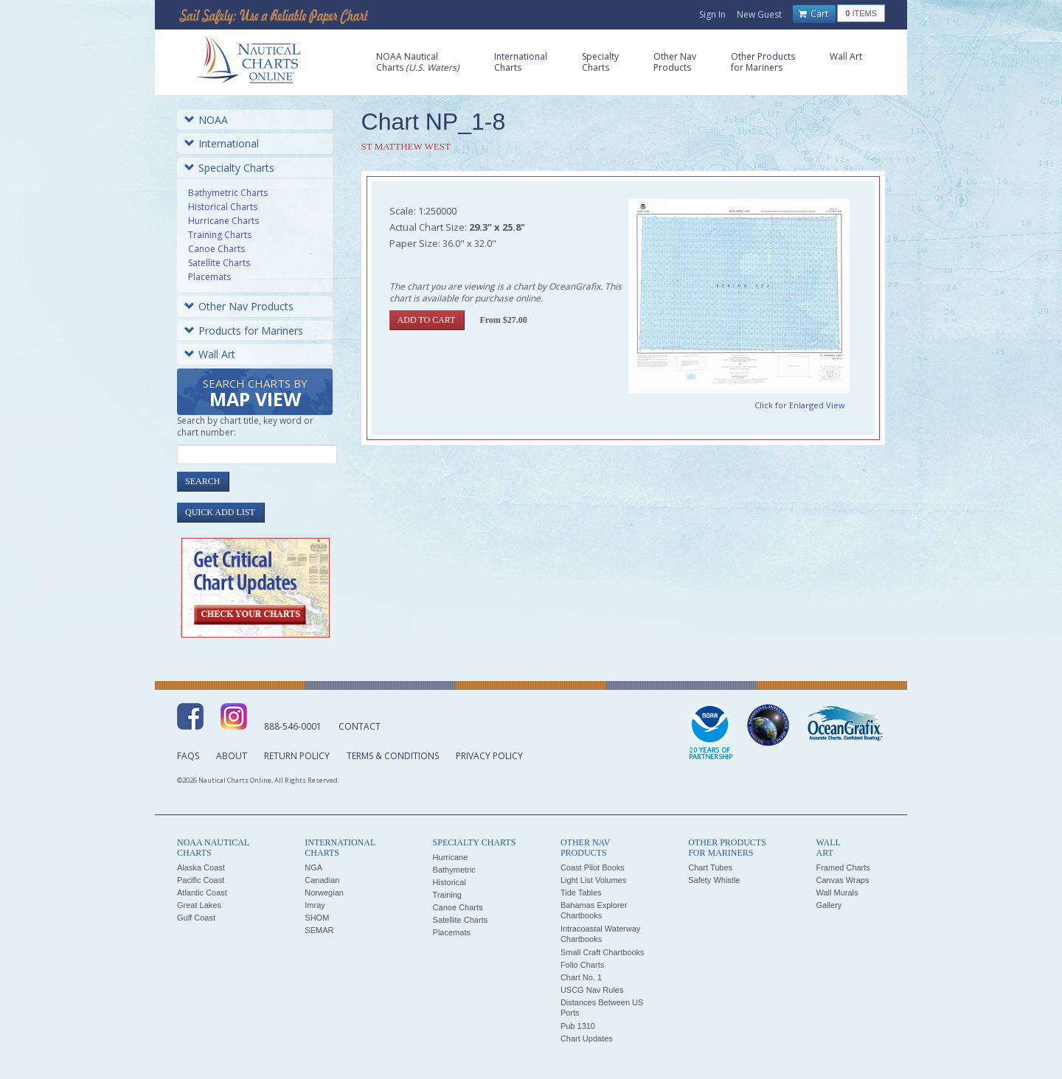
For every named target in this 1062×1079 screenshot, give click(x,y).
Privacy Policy (489, 756)
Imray (315, 905)
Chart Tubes (710, 867)
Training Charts (219, 234)
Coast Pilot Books (592, 867)
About (231, 756)
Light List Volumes (593, 880)
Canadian (322, 880)
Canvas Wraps (842, 880)
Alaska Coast (201, 867)
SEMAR (319, 930)
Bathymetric (454, 869)
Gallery (828, 905)
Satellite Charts (219, 262)
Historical (449, 882)
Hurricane (450, 857)
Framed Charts (843, 867)
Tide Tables (581, 892)
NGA (313, 867)
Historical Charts (222, 206)
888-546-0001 (293, 726)
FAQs (188, 756)
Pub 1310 (577, 1026)
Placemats (209, 276)
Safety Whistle (714, 880)
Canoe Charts (216, 248)
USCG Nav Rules (592, 989)
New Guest (759, 14)
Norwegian (324, 892)
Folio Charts (582, 964)
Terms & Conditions (393, 756)
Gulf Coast (196, 917)
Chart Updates (586, 1038)
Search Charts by (255, 394)
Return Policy (297, 756)
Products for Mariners (243, 331)
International (221, 143)
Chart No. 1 (581, 977)
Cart (813, 14)
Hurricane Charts (223, 220)
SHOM (317, 917)
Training (447, 894)
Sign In (712, 14)
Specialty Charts (229, 168)
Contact (360, 726)
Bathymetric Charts (228, 192)
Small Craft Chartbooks (602, 952)
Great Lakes (199, 905)
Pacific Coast (200, 880)
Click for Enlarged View (799, 405)
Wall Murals (837, 892)
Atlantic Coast (202, 892)
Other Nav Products (239, 306)
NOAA (206, 120)
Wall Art (209, 354)
